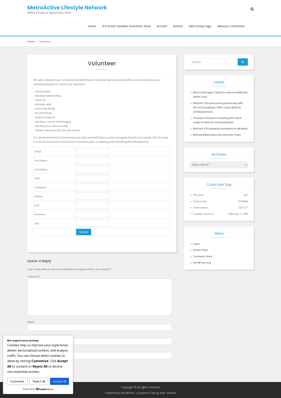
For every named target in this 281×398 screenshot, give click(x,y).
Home (92, 26)
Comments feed (202, 256)
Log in (196, 243)
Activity (178, 26)
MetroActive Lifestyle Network (67, 7)
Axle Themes (168, 393)
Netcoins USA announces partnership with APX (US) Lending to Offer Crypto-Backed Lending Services (218, 107)
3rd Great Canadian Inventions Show (126, 26)
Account (162, 26)
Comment (34, 276)
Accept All (59, 381)
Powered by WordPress (120, 393)
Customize (17, 381)
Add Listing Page (200, 26)
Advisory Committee (231, 26)
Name (30, 322)
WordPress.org (202, 262)
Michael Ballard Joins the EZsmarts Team (217, 134)
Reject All (39, 381)
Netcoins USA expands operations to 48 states (220, 128)
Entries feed (200, 250)
